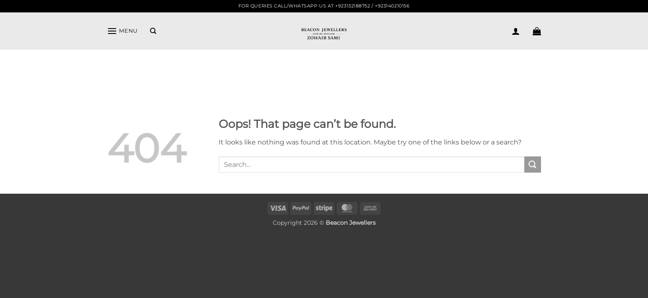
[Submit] (532, 164)
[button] (122, 31)
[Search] (153, 31)
